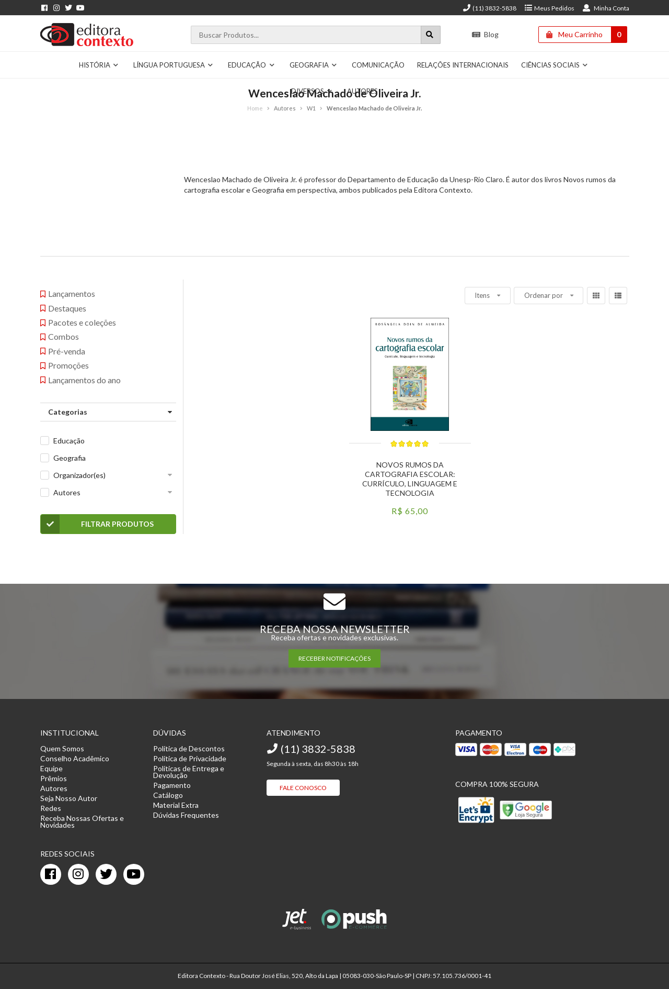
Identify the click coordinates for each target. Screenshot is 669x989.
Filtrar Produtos (97, 524)
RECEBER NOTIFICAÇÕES (334, 658)
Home (255, 108)
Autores (362, 91)
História (99, 65)
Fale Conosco (303, 788)
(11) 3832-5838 (489, 8)
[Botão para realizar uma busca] (431, 35)
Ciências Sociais (555, 65)
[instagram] (78, 874)
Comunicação (378, 65)
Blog (485, 34)
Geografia (314, 65)
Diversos (312, 91)
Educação (251, 65)
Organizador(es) (79, 475)
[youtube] (133, 874)
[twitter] (106, 874)
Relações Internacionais (463, 65)
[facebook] (50, 874)
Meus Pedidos (549, 8)
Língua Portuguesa (173, 65)
